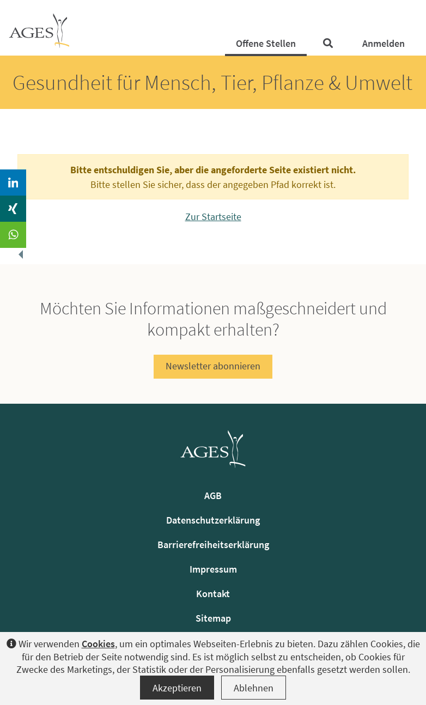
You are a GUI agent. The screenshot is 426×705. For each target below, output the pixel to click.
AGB (213, 495)
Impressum (213, 569)
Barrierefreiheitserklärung (213, 544)
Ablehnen (253, 688)
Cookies (98, 643)
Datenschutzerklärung (213, 520)
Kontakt (213, 593)
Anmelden (383, 43)
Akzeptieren (177, 688)
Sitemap (213, 618)
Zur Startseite (213, 216)
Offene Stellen (266, 43)
